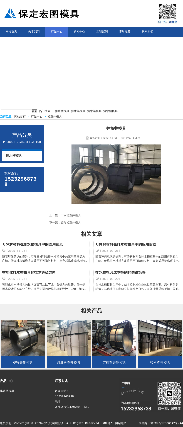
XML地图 (107, 423)
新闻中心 (79, 31)
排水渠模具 (78, 111)
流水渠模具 (94, 111)
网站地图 (121, 423)
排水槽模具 (62, 111)
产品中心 (56, 31)
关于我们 (34, 31)
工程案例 (102, 31)
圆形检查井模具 (71, 222)
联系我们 (147, 31)
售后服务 (124, 31)
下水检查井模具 (71, 215)
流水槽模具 (110, 111)
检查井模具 (55, 116)
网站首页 (20, 116)
